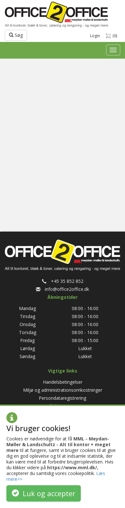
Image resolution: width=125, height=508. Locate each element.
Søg (16, 35)
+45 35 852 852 (62, 281)
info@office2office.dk (62, 289)
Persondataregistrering (62, 398)
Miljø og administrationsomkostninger (62, 390)
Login (95, 35)
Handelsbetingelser (62, 382)
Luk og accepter (43, 493)
